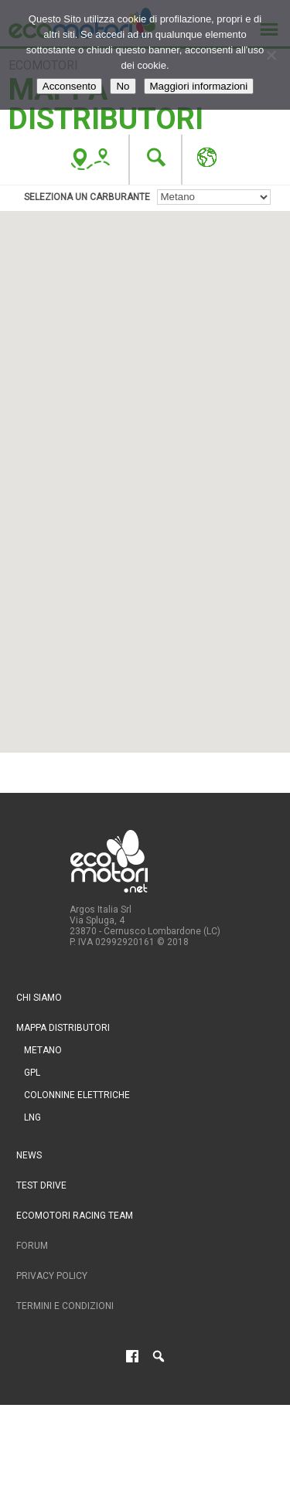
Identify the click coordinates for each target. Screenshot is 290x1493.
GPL (32, 1072)
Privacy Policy (51, 1275)
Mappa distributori (63, 1027)
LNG (32, 1117)
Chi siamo (39, 997)
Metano (43, 1050)
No (122, 86)
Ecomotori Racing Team (74, 1215)
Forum (32, 1245)
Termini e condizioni (65, 1306)
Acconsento (70, 86)
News (29, 1155)
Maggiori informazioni (199, 86)
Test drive (41, 1185)
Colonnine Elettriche (77, 1095)
